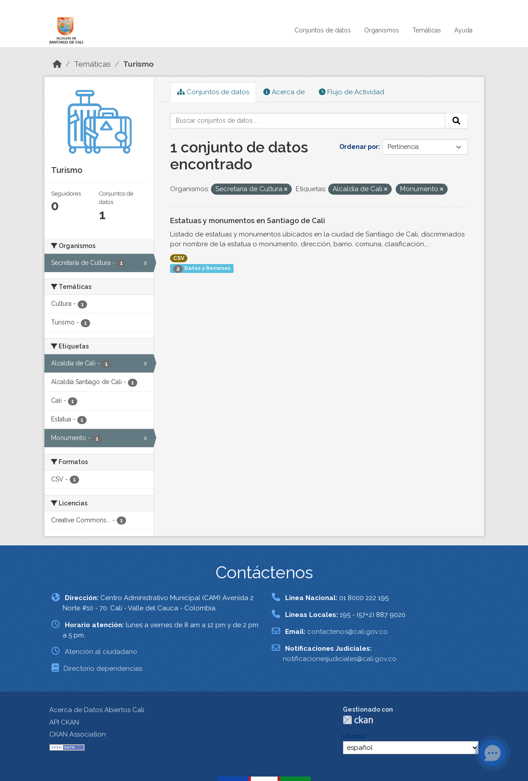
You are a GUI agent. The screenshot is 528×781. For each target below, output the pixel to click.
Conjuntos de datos (322, 30)
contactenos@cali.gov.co (347, 632)
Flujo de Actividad (351, 92)
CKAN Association (77, 734)
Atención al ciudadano (101, 652)
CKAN (358, 720)
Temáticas (427, 30)
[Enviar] (456, 121)
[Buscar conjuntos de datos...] (307, 121)
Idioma (354, 736)
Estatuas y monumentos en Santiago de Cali (247, 220)
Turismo (138, 64)
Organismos (381, 30)
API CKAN (64, 722)
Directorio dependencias (103, 669)
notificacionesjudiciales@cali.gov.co (340, 659)
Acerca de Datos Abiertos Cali (96, 710)
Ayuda (463, 30)
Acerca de (284, 92)
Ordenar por (358, 146)
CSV (178, 258)
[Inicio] (57, 64)
